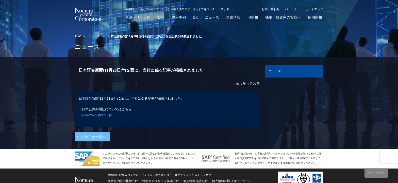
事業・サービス (137, 17)
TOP (78, 36)
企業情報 (233, 17)
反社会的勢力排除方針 (123, 181)
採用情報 (315, 17)
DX (195, 17)
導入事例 (179, 17)
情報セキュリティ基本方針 (160, 181)
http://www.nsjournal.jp (95, 115)
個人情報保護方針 (195, 181)
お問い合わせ (270, 9)
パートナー (292, 9)
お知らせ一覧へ (93, 137)
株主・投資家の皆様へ (283, 17)
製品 (160, 17)
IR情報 (252, 17)
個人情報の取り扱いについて (232, 181)
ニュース (212, 17)
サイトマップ (314, 9)
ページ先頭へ (376, 173)
